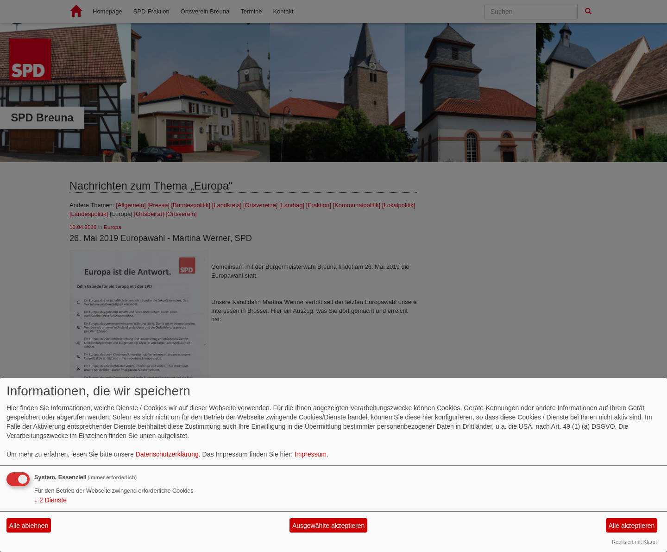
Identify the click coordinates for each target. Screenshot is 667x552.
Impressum (311, 454)
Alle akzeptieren (632, 525)
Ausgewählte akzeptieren (328, 525)
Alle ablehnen (29, 525)
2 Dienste (50, 500)
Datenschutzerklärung (167, 454)
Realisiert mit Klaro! (634, 542)
